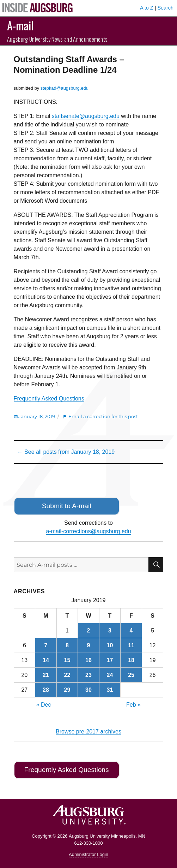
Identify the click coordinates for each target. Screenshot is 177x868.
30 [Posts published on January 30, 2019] (88, 690)
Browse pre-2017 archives (88, 732)
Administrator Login (88, 854)
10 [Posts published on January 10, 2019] (110, 645)
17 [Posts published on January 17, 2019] (110, 660)
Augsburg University (89, 836)
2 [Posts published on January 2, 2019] (88, 631)
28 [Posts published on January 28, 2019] (46, 690)
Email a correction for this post (103, 416)
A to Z (146, 8)
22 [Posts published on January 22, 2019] (67, 675)
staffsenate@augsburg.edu (86, 116)
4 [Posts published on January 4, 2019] (131, 631)
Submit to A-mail (66, 506)
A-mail (20, 25)
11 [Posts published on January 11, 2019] (131, 645)
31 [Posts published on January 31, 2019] (110, 690)
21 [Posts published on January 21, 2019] (46, 675)
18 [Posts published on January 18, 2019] (131, 660)
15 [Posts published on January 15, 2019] (67, 660)
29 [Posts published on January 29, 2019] (67, 690)
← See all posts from (66, 452)
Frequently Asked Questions (49, 399)
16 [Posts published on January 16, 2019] (88, 660)
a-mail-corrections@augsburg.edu (88, 531)
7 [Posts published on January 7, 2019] (45, 645)
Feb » (133, 705)
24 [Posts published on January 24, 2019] (110, 675)
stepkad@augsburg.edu (64, 88)
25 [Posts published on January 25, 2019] (131, 675)
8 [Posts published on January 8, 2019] (67, 645)
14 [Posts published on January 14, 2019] (46, 660)
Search (165, 8)
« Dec (43, 705)
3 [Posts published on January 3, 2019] (109, 631)
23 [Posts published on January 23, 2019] (88, 675)
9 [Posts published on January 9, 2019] (88, 645)
